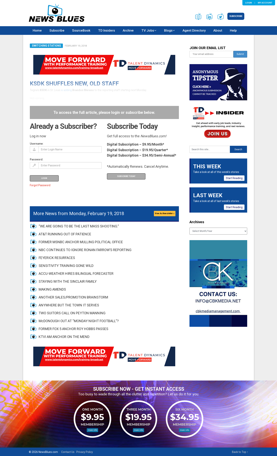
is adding (66, 90)
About (217, 30)
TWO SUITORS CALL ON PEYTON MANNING (72, 313)
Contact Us (67, 451)
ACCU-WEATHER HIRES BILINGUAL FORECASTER (76, 274)
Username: (36, 143)
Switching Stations (46, 45)
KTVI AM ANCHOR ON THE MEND (64, 337)
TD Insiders (106, 30)
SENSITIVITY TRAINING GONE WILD (66, 266)
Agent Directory (194, 30)
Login (248, 2)
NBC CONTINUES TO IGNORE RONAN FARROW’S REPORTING (85, 250)
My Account (265, 2)
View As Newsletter (164, 213)
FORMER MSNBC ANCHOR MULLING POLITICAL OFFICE (81, 242)
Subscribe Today (126, 176)
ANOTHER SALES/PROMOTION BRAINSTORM (73, 297)
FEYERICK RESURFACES (57, 258)
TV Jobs (147, 30)
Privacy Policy (84, 451)
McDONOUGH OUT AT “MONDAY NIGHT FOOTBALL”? (79, 321)
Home (37, 30)
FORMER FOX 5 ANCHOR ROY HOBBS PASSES (73, 329)
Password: (36, 159)
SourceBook (81, 30)
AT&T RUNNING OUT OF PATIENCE (65, 234)
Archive (128, 30)
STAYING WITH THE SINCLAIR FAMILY (68, 281)
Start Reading (234, 178)
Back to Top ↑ (240, 451)
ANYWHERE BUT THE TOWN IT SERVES (69, 305)
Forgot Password (40, 185)
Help (233, 30)
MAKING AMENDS (52, 289)
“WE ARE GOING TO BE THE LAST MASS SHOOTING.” (79, 226)
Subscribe (235, 16)
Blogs (168, 30)
